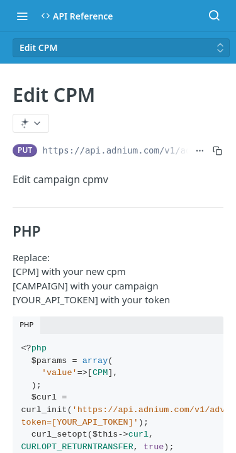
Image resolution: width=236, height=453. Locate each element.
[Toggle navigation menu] (22, 15)
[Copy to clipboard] (217, 150)
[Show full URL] (199, 150)
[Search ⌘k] (214, 15)
